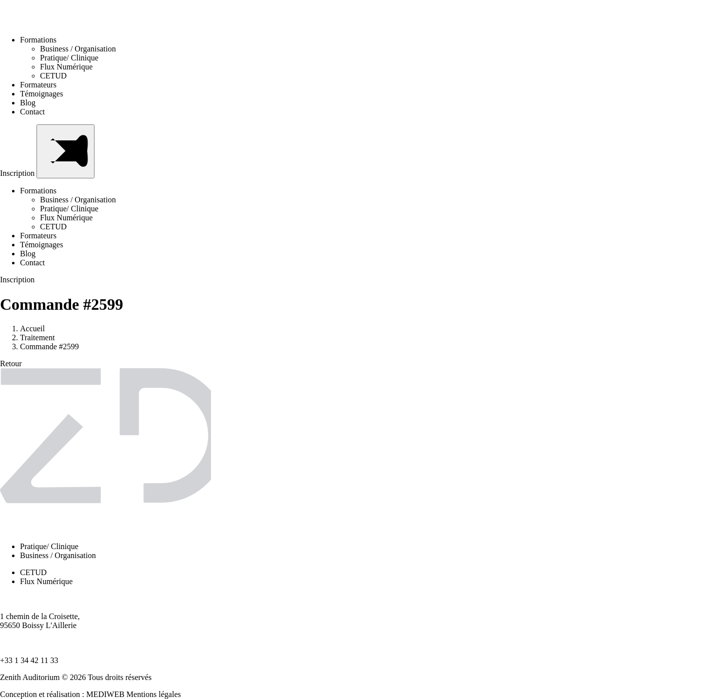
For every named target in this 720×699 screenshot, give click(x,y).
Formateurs (38, 84)
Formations (41, 39)
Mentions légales (153, 694)
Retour (11, 363)
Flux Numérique (66, 66)
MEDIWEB (105, 694)
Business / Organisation (78, 48)
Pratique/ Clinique (69, 57)
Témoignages (41, 93)
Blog (28, 102)
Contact (32, 111)
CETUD (53, 75)
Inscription (18, 173)
